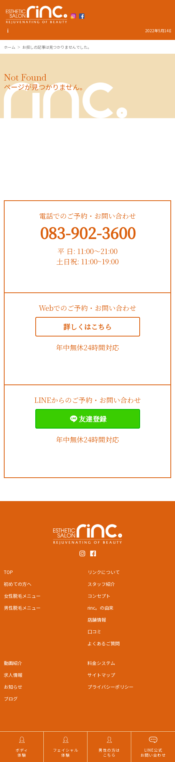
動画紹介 (13, 663)
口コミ (94, 631)
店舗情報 (97, 619)
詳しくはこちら (87, 327)
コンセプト (99, 595)
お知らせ (13, 686)
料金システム (101, 663)
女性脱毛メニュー (22, 595)
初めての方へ (17, 584)
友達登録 (88, 419)
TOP (8, 572)
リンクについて (104, 572)
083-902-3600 (87, 232)
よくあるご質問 (104, 643)
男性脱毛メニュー (22, 607)
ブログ (11, 698)
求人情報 (13, 674)
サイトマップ (101, 674)
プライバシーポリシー (111, 686)
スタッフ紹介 (101, 584)
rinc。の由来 (101, 607)
